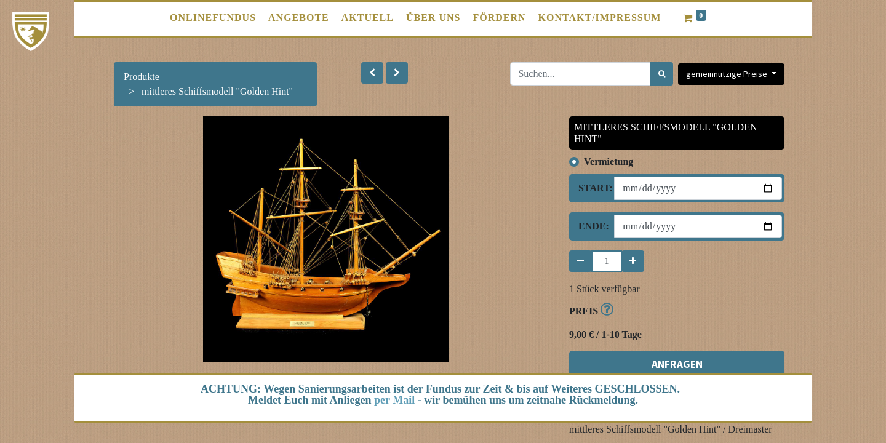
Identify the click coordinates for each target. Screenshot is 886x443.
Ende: (591, 226)
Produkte (141, 76)
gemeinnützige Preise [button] (727, 73)
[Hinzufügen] (632, 261)
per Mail (394, 400)
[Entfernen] (580, 261)
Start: (591, 188)
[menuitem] (213, 18)
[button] (372, 73)
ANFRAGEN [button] (677, 364)
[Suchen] (661, 74)
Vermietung (608, 161)
